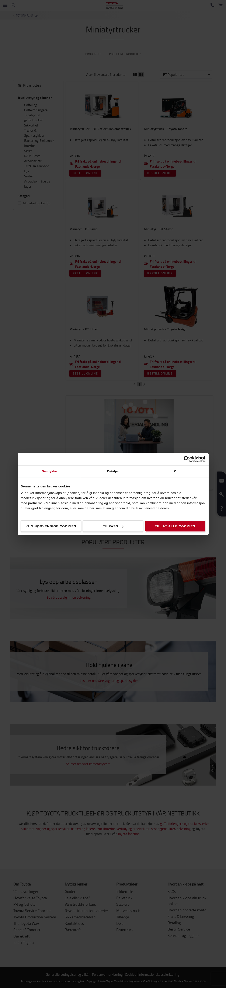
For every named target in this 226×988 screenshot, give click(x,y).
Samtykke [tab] (49, 471)
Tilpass (113, 526)
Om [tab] (176, 471)
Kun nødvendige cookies (51, 526)
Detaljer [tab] (113, 471)
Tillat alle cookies (175, 526)
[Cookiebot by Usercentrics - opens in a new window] (186, 459)
